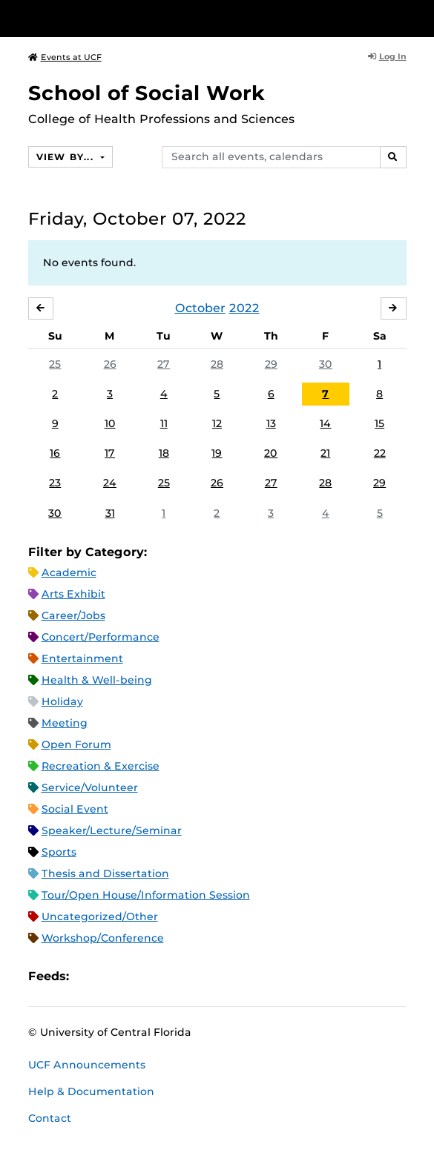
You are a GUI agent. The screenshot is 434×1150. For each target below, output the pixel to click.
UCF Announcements (86, 1064)
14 (325, 423)
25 (55, 364)
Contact (49, 1118)
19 (216, 453)
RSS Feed (138, 976)
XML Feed (164, 976)
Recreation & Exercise (101, 766)
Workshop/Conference (103, 938)
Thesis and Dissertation (105, 873)
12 (217, 423)
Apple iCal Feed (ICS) (88, 976)
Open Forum (76, 744)
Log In (387, 56)
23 (55, 482)
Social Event (75, 809)
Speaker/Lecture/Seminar (112, 830)
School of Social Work (146, 93)
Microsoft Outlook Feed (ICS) (113, 976)
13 (271, 423)
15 (379, 423)
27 (163, 364)
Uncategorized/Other (100, 916)
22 (380, 453)
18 (164, 453)
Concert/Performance (101, 637)
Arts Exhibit (73, 594)
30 (325, 364)
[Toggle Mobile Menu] (419, 17)
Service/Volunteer (90, 787)
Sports (59, 852)
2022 (244, 308)
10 (110, 423)
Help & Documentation (91, 1091)
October (200, 308)
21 (325, 453)
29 (271, 364)
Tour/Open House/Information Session (146, 895)
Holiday (62, 701)
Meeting (65, 723)
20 (270, 453)
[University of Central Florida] (113, 18)
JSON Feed (189, 976)
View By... (66, 156)
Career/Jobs (73, 615)
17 (110, 453)
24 (109, 482)
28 (217, 364)
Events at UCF (65, 57)
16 (55, 453)
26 (110, 364)
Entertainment (82, 658)
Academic (69, 572)
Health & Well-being (97, 680)
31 (110, 513)
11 (164, 423)
